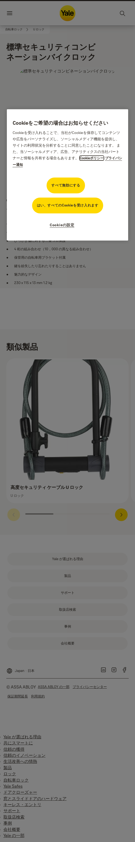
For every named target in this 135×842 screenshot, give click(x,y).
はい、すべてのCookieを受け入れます (67, 205)
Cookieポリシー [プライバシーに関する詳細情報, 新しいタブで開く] (92, 158)
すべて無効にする (65, 185)
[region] (67, 174)
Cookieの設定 (62, 225)
